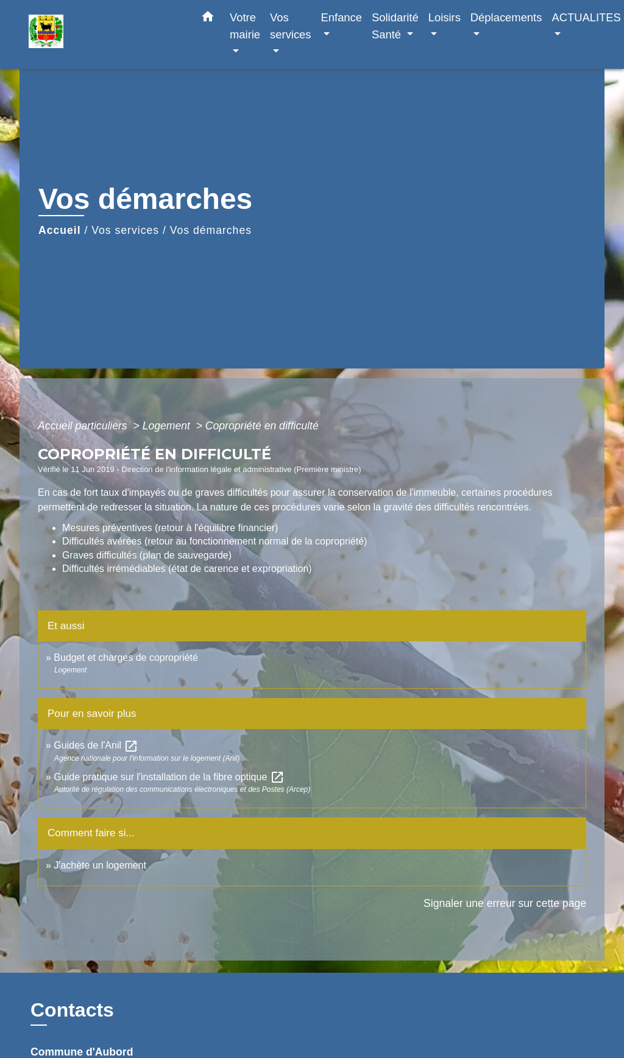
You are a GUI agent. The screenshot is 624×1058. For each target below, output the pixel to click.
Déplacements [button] (506, 17)
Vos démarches (211, 230)
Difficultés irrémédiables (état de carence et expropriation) (187, 568)
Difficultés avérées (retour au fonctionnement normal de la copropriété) (214, 541)
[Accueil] (105, 34)
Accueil (59, 230)
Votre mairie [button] (245, 26)
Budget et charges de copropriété (126, 657)
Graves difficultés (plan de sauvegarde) (147, 555)
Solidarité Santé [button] (395, 26)
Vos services (125, 230)
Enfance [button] (341, 17)
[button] (208, 19)
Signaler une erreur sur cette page (505, 903)
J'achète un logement (100, 865)
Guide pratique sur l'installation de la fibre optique (169, 777)
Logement (168, 426)
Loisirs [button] (444, 17)
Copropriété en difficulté (262, 426)
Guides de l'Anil (96, 745)
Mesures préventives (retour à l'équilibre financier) (170, 528)
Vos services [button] (290, 26)
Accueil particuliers (84, 426)
